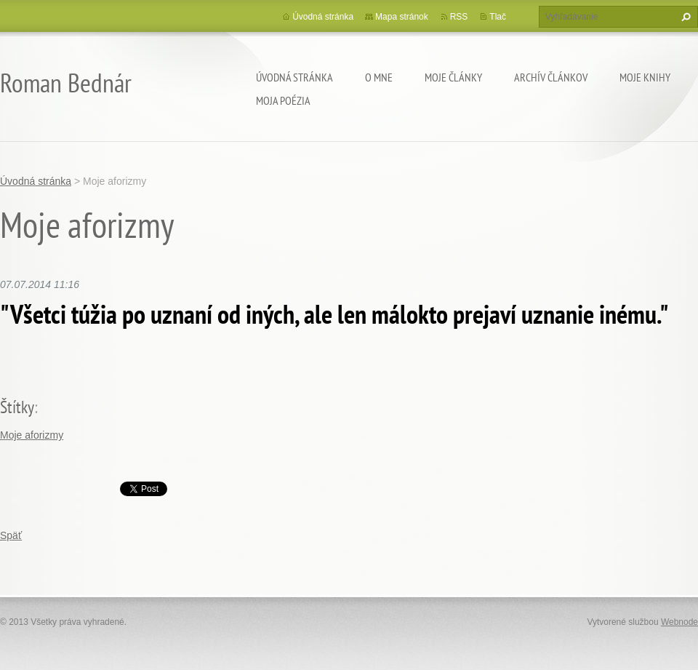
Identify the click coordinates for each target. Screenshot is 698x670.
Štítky (17, 407)
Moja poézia (283, 100)
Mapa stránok (401, 17)
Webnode (679, 622)
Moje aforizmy (31, 435)
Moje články (453, 77)
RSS (459, 17)
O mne (379, 77)
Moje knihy (644, 77)
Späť (11, 535)
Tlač (497, 17)
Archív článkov (550, 77)
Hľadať (684, 17)
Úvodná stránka (294, 77)
